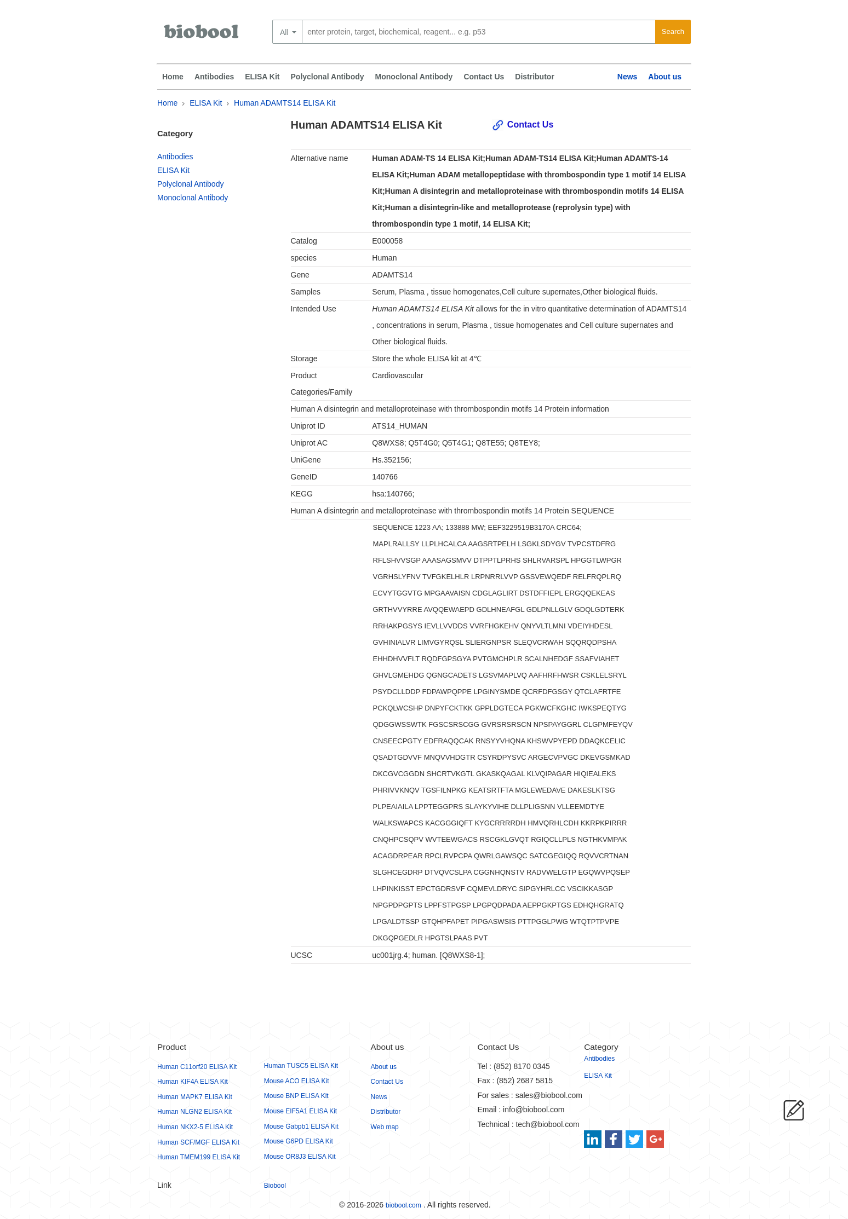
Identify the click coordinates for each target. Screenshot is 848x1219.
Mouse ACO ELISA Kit (296, 1081)
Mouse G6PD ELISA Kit (298, 1141)
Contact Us (483, 76)
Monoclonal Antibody (414, 76)
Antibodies (214, 76)
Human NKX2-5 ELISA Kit (195, 1127)
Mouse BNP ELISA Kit (296, 1096)
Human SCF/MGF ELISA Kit (198, 1142)
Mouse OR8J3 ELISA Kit (300, 1156)
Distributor (534, 76)
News (627, 76)
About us (664, 76)
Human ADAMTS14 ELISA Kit (284, 103)
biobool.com (403, 1205)
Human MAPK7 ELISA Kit (194, 1097)
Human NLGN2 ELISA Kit (194, 1112)
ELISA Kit (262, 76)
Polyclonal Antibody (327, 76)
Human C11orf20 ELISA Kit (197, 1067)
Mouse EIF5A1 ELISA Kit (300, 1111)
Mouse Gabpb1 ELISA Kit (301, 1126)
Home (173, 76)
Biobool (275, 1185)
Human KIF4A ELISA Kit (192, 1081)
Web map (385, 1127)
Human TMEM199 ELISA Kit (198, 1157)
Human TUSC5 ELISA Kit (301, 1066)
